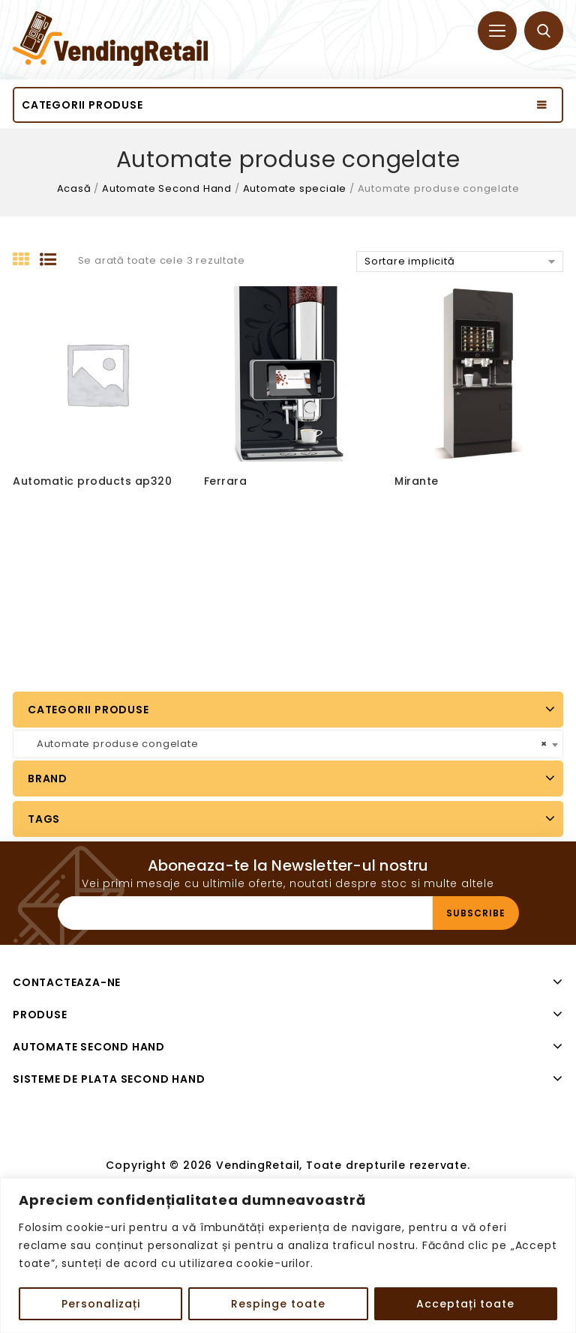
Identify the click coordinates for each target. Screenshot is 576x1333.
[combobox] (288, 744)
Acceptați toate (465, 1303)
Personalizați (101, 1303)
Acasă (74, 188)
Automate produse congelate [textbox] (284, 744)
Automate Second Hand (167, 188)
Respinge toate (278, 1303)
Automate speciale (295, 188)
